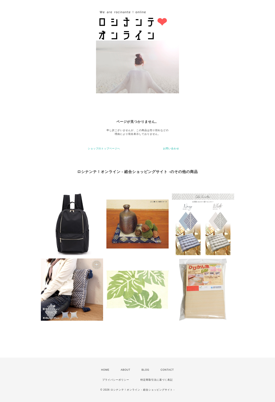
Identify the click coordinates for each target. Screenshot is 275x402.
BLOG (145, 369)
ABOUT (125, 369)
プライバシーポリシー (115, 379)
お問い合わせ (171, 148)
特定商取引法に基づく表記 (156, 379)
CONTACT (167, 369)
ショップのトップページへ (104, 148)
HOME (105, 369)
